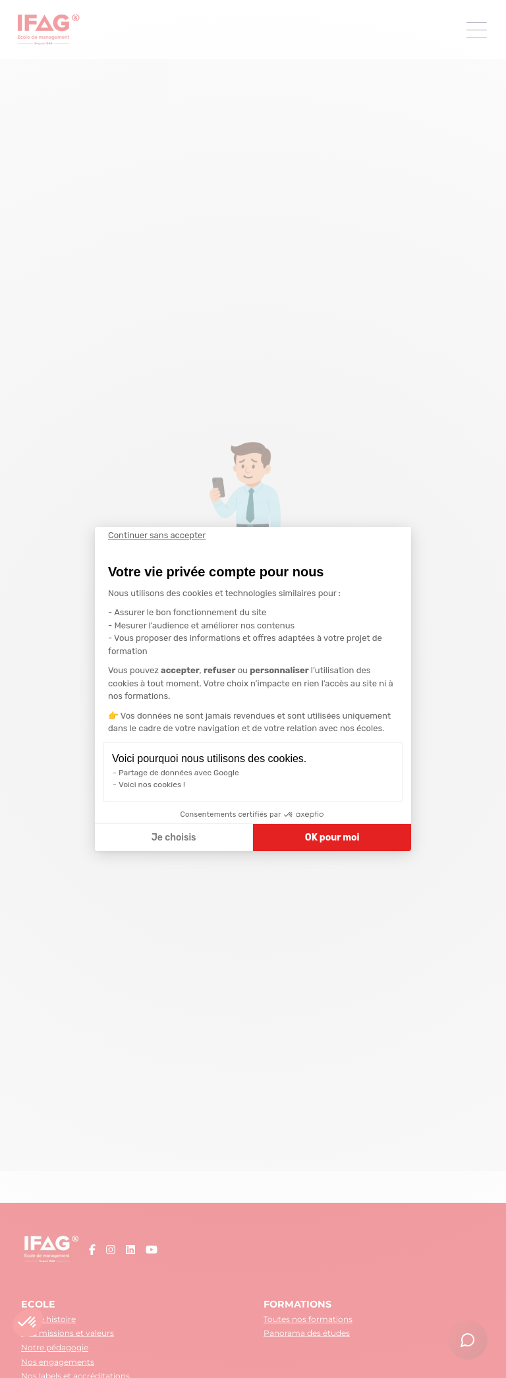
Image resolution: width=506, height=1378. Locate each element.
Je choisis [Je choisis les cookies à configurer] (174, 837)
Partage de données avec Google (179, 772)
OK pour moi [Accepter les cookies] (332, 837)
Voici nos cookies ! (152, 784)
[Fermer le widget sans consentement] (156, 535)
